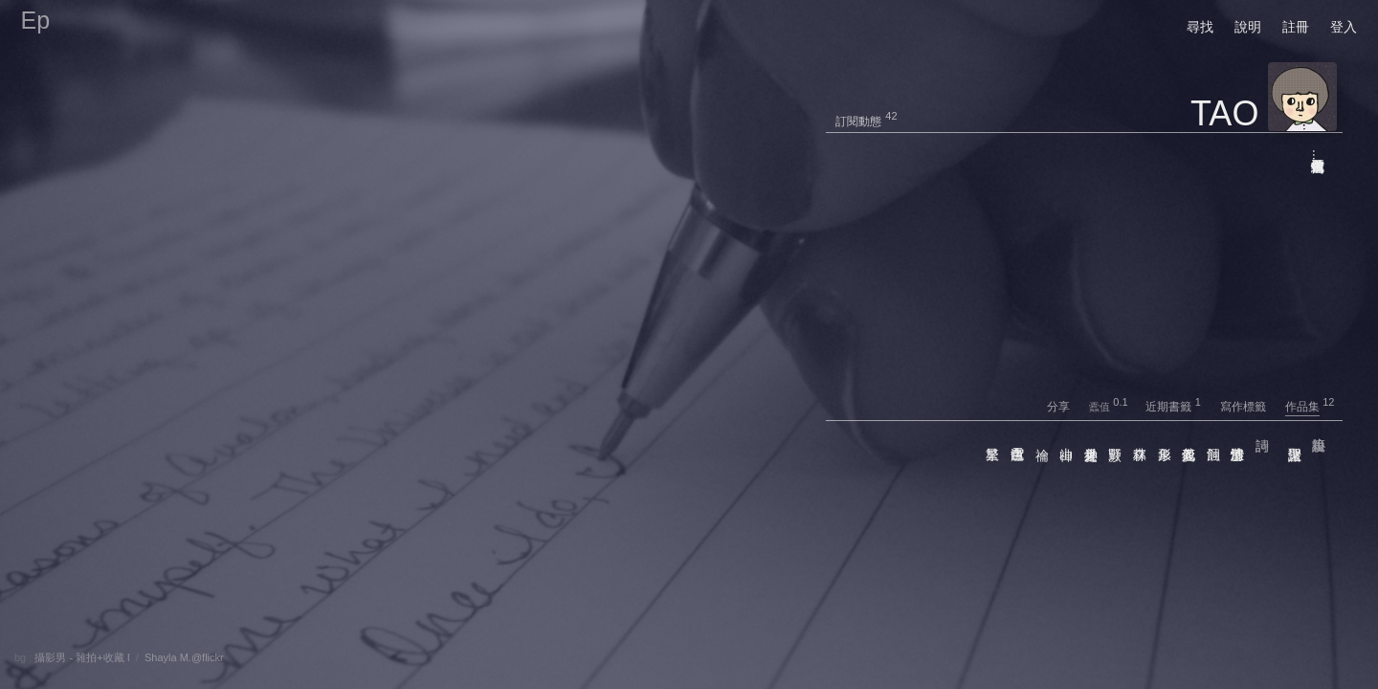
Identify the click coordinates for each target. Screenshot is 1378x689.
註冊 (1295, 26)
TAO (1224, 113)
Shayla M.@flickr (184, 657)
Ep (36, 20)
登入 (1343, 26)
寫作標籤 (1251, 406)
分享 (1066, 406)
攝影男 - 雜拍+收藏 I (81, 657)
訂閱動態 (858, 121)
